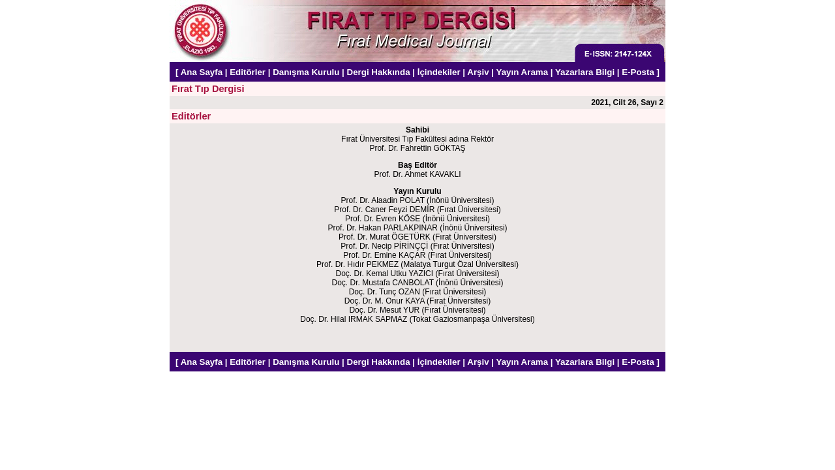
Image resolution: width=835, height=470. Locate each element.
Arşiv (478, 72)
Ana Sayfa (201, 72)
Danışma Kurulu (306, 72)
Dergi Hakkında (378, 72)
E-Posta (638, 72)
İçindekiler (439, 72)
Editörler (248, 72)
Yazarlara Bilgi (585, 72)
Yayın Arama (522, 72)
